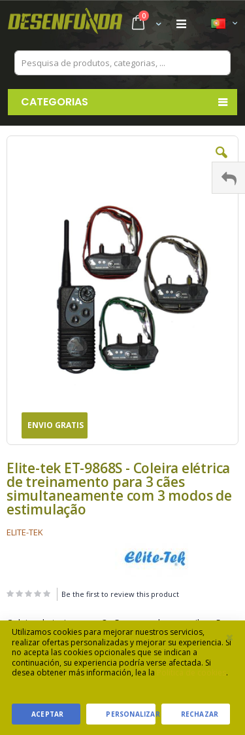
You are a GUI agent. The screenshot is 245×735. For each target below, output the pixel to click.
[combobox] (122, 62)
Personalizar (130, 714)
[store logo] (65, 24)
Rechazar (200, 714)
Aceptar (47, 714)
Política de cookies (191, 672)
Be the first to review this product (120, 594)
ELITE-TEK (25, 532)
